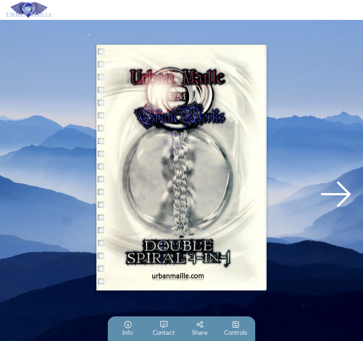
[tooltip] (127, 329)
